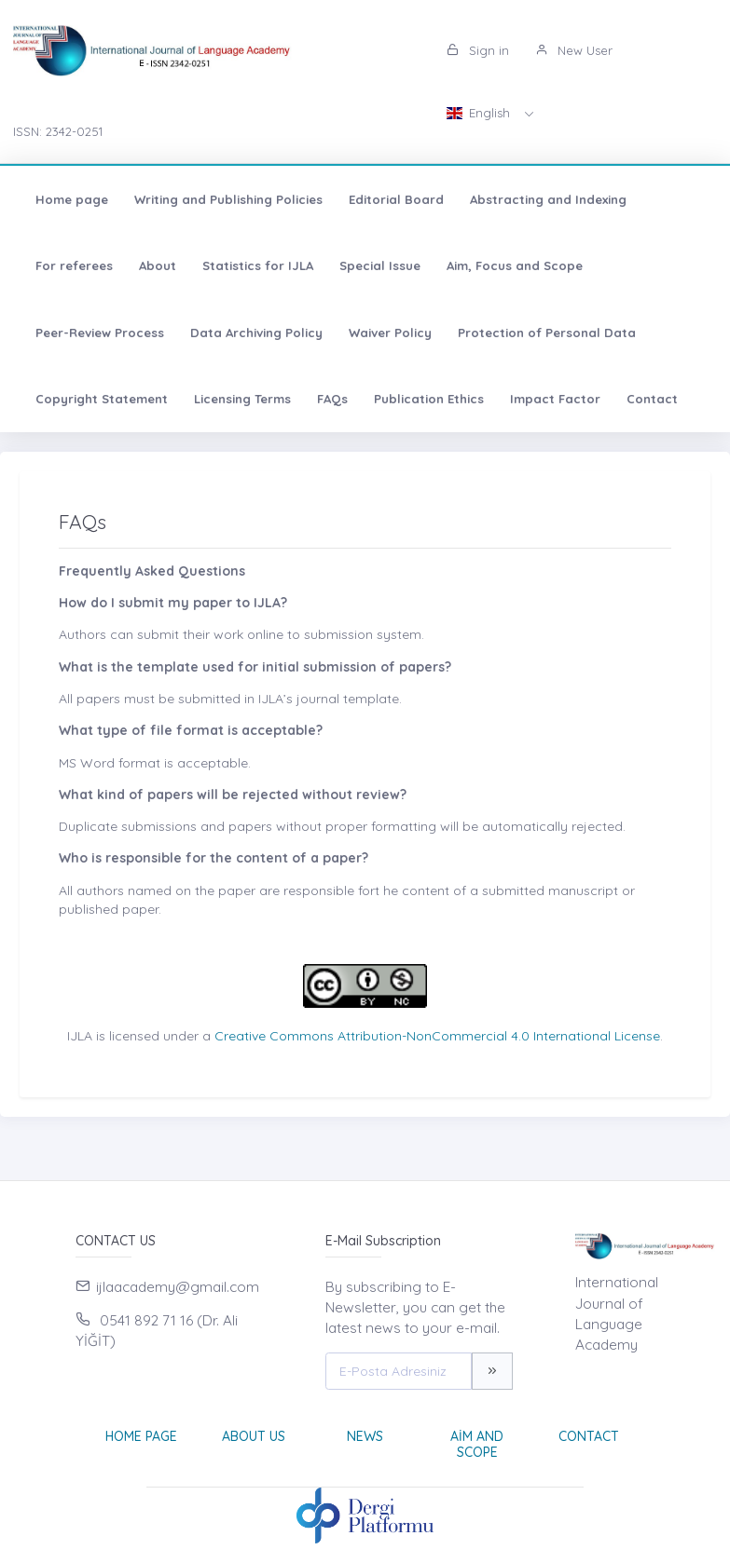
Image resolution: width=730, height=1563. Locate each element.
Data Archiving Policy (256, 332)
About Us (253, 1436)
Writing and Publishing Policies (228, 199)
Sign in (478, 50)
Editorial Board (396, 199)
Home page (71, 199)
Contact (652, 398)
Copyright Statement (101, 398)
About (157, 265)
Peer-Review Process (99, 332)
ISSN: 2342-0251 (58, 131)
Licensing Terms (242, 398)
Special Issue (379, 265)
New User (574, 50)
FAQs (332, 398)
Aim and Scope (476, 1444)
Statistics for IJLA (257, 265)
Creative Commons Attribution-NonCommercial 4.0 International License (437, 1035)
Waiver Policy (390, 332)
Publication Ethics (429, 398)
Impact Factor (555, 398)
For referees (74, 265)
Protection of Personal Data (547, 332)
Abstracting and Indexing (548, 199)
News (365, 1436)
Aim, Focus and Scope (515, 265)
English (480, 112)
